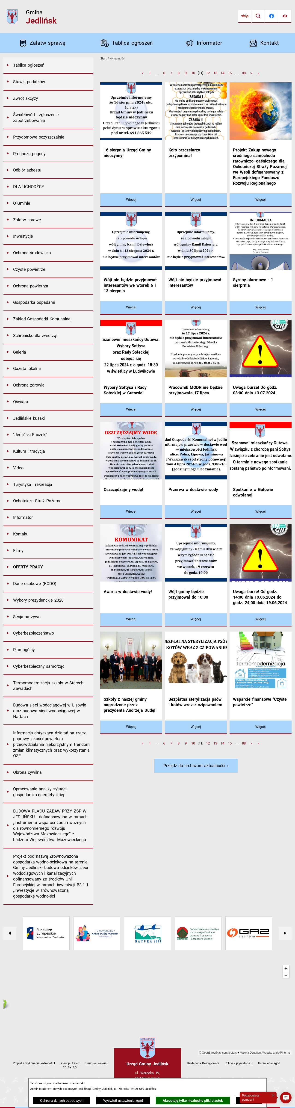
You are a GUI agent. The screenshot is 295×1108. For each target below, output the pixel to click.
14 (222, 73)
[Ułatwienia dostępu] (285, 16)
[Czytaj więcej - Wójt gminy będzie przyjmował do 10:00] (196, 619)
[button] (286, 1097)
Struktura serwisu (96, 1063)
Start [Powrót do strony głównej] (103, 58)
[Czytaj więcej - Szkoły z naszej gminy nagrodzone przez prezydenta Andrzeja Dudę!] (131, 727)
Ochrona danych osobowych (61, 1101)
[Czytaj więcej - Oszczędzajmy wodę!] (131, 512)
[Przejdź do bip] (244, 16)
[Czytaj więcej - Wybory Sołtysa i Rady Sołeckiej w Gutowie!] (131, 410)
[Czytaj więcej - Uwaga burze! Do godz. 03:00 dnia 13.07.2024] (261, 410)
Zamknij (249, 1101)
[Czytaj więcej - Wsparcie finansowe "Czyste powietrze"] (261, 727)
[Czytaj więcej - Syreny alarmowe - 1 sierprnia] (261, 308)
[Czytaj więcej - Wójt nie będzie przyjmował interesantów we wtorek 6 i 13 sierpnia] (131, 308)
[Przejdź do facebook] (271, 16)
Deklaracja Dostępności (203, 1063)
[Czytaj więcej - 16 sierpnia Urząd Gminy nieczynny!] (131, 200)
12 (208, 73)
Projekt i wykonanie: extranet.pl (34, 1063)
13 (215, 73)
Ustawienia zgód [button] (269, 1063)
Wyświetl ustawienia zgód (123, 1101)
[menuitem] (48, 65)
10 (193, 73)
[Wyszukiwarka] (258, 16)
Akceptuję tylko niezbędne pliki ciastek (193, 1101)
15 (230, 73)
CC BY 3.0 (70, 1067)
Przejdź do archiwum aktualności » (196, 765)
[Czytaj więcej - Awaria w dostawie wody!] (131, 619)
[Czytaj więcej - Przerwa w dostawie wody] (196, 512)
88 (244, 73)
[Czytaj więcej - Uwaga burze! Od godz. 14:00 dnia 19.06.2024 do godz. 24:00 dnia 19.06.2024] (261, 619)
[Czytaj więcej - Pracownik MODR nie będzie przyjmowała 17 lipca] (196, 410)
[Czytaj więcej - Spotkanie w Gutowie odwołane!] (261, 512)
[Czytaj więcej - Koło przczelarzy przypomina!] (196, 200)
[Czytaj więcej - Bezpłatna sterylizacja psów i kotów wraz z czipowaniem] (196, 727)
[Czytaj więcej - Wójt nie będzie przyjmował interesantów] (196, 308)
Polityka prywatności (238, 1063)
